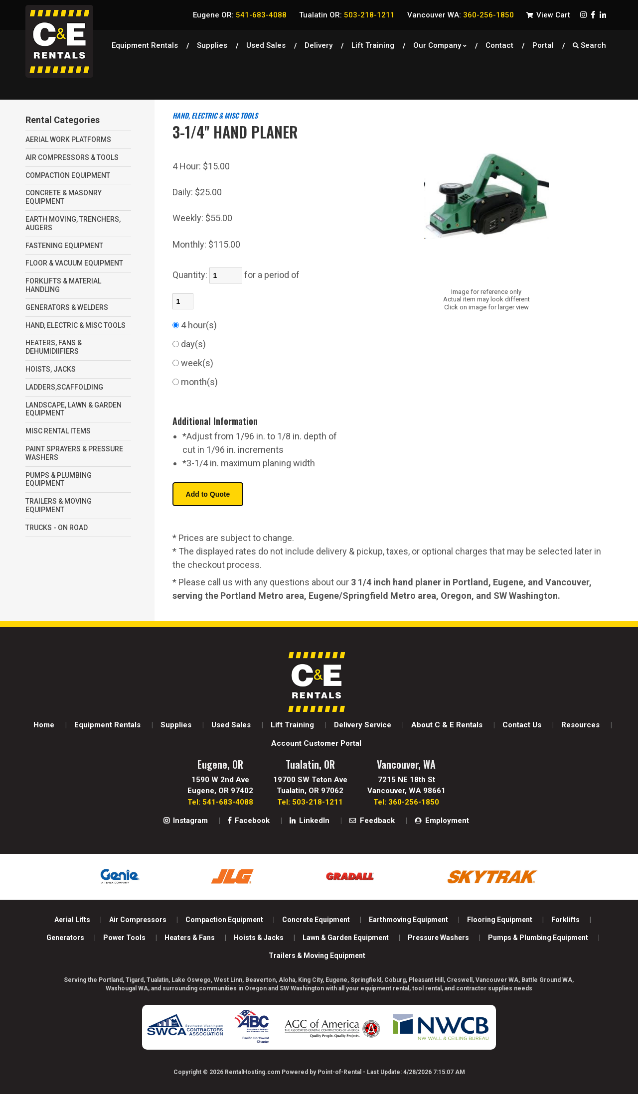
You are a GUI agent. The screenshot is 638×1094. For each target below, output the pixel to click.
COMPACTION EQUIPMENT (67, 175)
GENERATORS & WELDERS (66, 307)
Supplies (212, 42)
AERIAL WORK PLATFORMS (68, 139)
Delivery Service (362, 724)
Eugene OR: (240, 14)
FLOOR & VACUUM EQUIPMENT (74, 263)
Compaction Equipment (224, 920)
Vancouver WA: (460, 14)
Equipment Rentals (145, 42)
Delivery (318, 42)
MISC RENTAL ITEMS (58, 431)
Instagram (185, 820)
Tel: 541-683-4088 (220, 802)
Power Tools (124, 938)
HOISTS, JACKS (50, 369)
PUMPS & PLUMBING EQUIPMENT (58, 479)
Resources (580, 724)
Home (43, 724)
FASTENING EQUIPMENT (64, 246)
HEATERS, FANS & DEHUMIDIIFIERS (53, 347)
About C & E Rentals (446, 724)
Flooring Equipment (499, 920)
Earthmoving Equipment (408, 920)
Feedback (372, 820)
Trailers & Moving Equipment (317, 955)
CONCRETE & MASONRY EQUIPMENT (63, 197)
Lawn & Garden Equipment (346, 938)
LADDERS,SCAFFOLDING (64, 387)
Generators (65, 938)
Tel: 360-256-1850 (406, 802)
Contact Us (521, 724)
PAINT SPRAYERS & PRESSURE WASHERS (74, 453)
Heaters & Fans (189, 938)
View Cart (548, 14)
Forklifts (565, 920)
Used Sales (231, 724)
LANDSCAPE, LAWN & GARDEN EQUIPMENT (73, 409)
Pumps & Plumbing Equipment (538, 938)
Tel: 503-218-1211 (310, 802)
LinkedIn (309, 820)
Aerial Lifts (72, 920)
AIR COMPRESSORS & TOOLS (72, 157)
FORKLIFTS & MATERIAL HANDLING (63, 285)
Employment (442, 820)
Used (266, 42)
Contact (499, 42)
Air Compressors (137, 920)
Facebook (249, 820)
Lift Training (372, 42)
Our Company (440, 42)
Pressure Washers (438, 938)
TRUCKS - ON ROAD (56, 528)
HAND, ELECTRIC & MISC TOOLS (75, 325)
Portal (543, 42)
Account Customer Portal (316, 743)
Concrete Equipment (316, 920)
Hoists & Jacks (259, 938)
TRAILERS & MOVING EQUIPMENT (58, 505)
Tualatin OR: (347, 14)
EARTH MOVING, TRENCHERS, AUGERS (73, 223)
